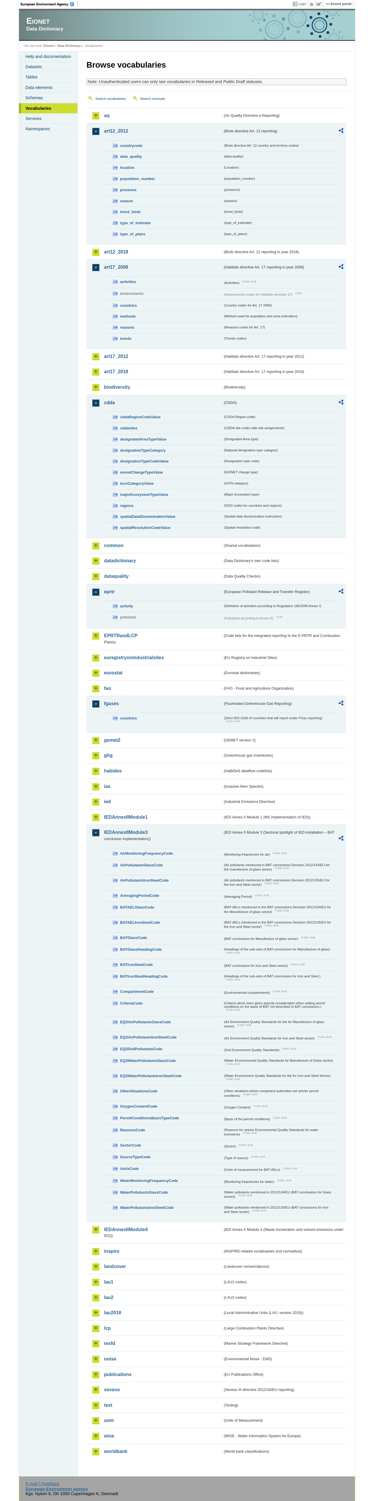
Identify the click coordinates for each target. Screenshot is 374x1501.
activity (126, 606)
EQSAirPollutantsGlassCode (145, 1022)
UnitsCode (129, 1168)
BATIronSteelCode (136, 964)
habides (113, 770)
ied (107, 801)
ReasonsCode (132, 1130)
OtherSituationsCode (138, 1091)
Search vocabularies (110, 98)
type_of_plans (132, 234)
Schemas (34, 97)
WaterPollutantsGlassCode (144, 1192)
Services (33, 118)
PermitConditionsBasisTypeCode (149, 1118)
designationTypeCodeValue (144, 461)
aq (107, 115)
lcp (107, 1328)
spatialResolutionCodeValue (145, 527)
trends (125, 338)
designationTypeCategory (143, 450)
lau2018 (112, 1312)
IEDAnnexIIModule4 (126, 1229)
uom (109, 1420)
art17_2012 (116, 356)
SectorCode (130, 1145)
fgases (111, 703)
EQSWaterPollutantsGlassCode (148, 1060)
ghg (108, 755)
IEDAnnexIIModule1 (126, 817)
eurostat (113, 672)
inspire (111, 1251)
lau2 (108, 1297)
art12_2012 (116, 130)
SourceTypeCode (135, 1157)
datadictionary (120, 560)
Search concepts (152, 98)
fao (107, 688)
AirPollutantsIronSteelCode (144, 880)
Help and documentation (48, 56)
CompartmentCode (137, 991)
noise (110, 1358)
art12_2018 (116, 251)
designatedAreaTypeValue (143, 439)
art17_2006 (116, 267)
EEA (49, 4)
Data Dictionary (68, 45)
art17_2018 (116, 371)
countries (128, 305)
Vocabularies (38, 108)
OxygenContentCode (138, 1106)
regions (127, 505)
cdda (109, 402)
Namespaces (37, 128)
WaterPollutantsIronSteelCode (147, 1207)
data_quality (131, 156)
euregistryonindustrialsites (134, 657)
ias (107, 786)
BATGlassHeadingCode (141, 949)
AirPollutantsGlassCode (141, 865)
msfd (109, 1343)
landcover (115, 1266)
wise (109, 1435)
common (114, 545)
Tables (31, 77)
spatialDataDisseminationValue (147, 516)
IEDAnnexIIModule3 (126, 832)
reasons (127, 327)
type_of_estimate (135, 223)
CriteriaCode (131, 1003)
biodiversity (117, 387)
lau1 (108, 1281)
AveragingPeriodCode (139, 895)
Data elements (39, 87)
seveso (112, 1389)
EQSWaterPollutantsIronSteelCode (151, 1076)
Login (302, 4)
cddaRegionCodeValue (140, 417)
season (126, 201)
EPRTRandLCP (121, 635)
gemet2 (112, 740)
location (127, 167)
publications (117, 1374)
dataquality (116, 576)
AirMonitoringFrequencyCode (146, 853)
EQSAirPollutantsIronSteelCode (148, 1037)
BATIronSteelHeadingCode (144, 976)
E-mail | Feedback (42, 1483)
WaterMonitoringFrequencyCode (149, 1180)
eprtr (109, 591)
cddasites (128, 428)
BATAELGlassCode (137, 907)
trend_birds (130, 212)
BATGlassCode (133, 937)
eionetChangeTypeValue (141, 472)
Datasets (33, 66)
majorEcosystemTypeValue (144, 494)
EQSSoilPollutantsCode (141, 1049)
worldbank (115, 1451)
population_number (137, 179)
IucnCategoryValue (137, 483)
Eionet (48, 45)
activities (128, 282)
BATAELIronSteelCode (140, 922)
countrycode (131, 145)
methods (128, 316)
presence (128, 190)
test (108, 1405)
